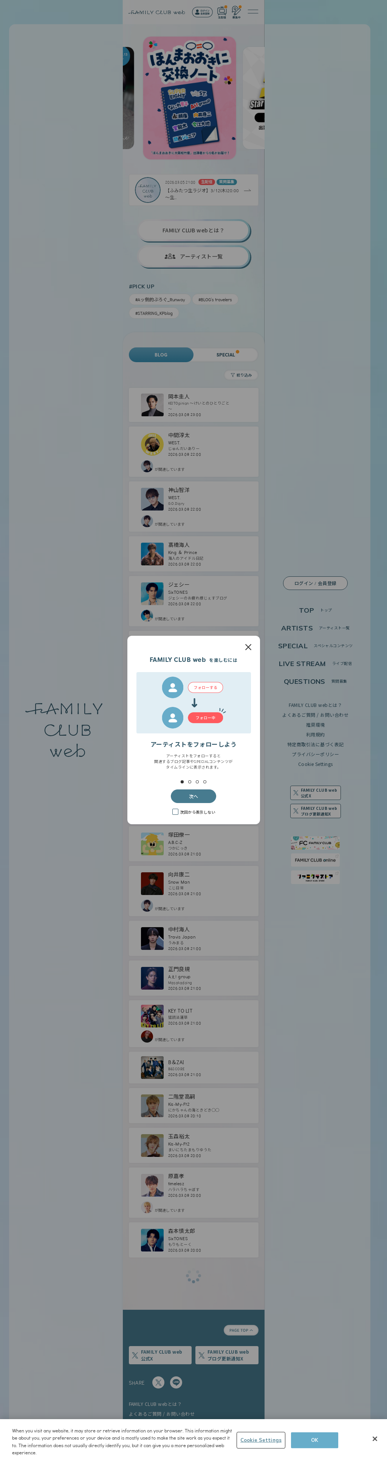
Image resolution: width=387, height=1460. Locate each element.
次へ (193, 796)
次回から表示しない (197, 812)
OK (314, 1440)
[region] (193, 1439)
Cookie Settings (261, 1440)
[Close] (375, 1438)
